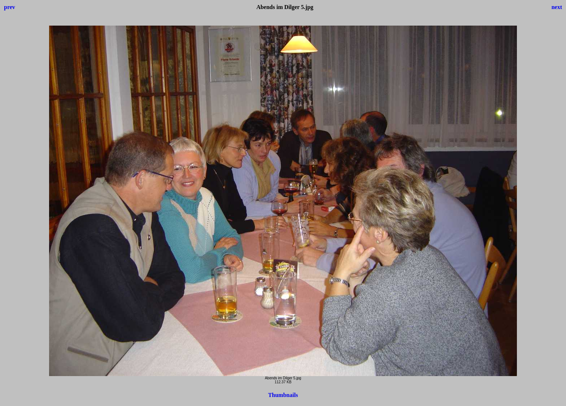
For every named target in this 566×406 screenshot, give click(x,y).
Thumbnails (283, 395)
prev (9, 7)
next (557, 7)
